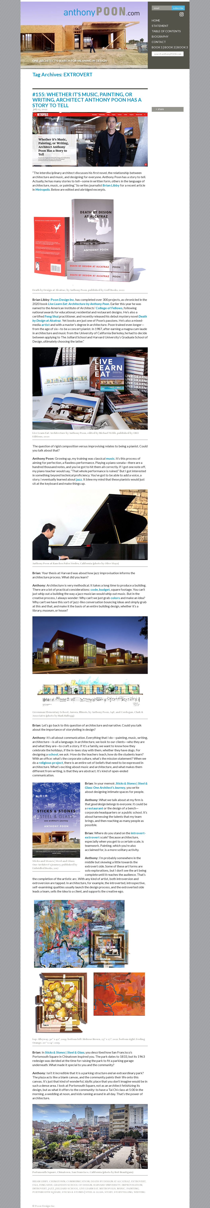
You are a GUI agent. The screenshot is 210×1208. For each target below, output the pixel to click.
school (53, 754)
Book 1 (157, 47)
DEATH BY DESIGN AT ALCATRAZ (110, 1181)
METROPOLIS (107, 1188)
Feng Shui (51, 316)
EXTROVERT (138, 1181)
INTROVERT (39, 1188)
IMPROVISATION (132, 1185)
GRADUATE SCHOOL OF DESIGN (73, 1185)
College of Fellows (109, 308)
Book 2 (169, 47)
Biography (160, 36)
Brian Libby (111, 185)
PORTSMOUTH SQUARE (46, 1192)
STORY (109, 1192)
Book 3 (182, 47)
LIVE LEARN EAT (88, 1188)
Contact (159, 42)
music (110, 458)
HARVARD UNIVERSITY (107, 1185)
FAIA (35, 1185)
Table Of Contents (166, 31)
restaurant (95, 808)
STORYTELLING (123, 1192)
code (94, 589)
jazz (79, 479)
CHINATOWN (57, 1181)
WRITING (139, 1192)
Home (156, 20)
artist (45, 324)
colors (115, 598)
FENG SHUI (45, 1185)
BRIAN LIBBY (40, 1181)
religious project (51, 762)
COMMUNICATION (77, 1181)
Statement (160, 25)
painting (132, 1188)
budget (104, 589)
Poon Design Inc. (63, 299)
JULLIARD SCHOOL (66, 1188)
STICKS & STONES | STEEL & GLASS (82, 1192)
